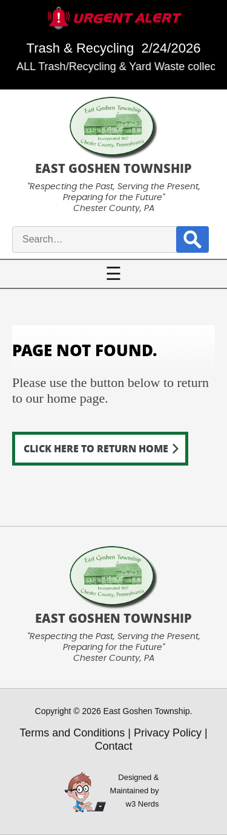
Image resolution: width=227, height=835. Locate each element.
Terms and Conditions (72, 733)
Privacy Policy (168, 733)
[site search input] (108, 239)
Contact (113, 746)
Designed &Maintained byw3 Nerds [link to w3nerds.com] (134, 790)
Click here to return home (96, 448)
